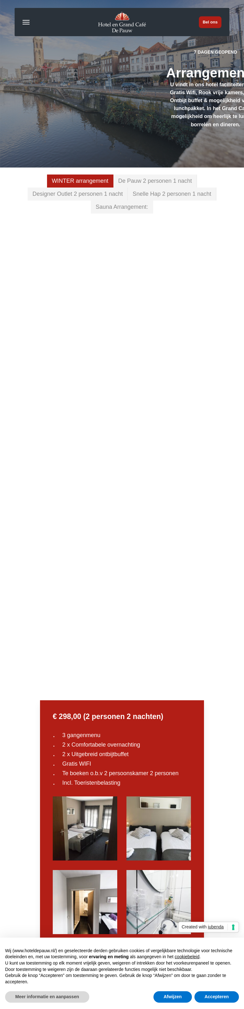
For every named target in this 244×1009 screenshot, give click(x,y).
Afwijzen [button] (173, 996)
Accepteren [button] (217, 996)
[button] (26, 22)
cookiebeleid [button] (187, 956)
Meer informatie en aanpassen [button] (47, 996)
